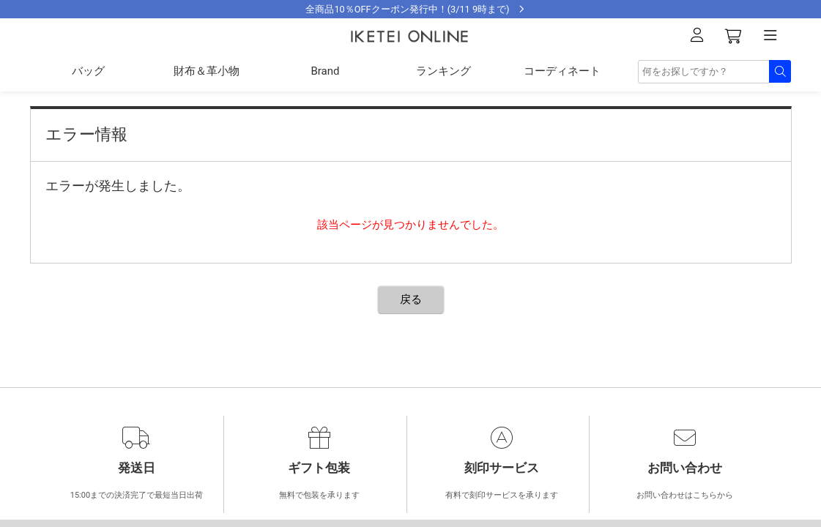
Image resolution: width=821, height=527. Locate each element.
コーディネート (562, 71)
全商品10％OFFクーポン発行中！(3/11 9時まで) (407, 9)
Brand (325, 71)
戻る (411, 299)
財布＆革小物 (206, 71)
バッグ (88, 71)
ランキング (443, 71)
